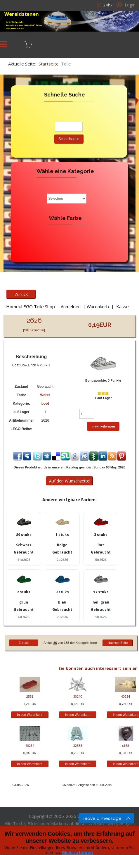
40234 (125, 696)
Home (12, 306)
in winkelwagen (103, 426)
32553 (77, 745)
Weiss (45, 395)
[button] (125, 4)
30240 (77, 696)
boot (45, 403)
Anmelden (71, 306)
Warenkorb (98, 306)
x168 (125, 745)
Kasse (122, 306)
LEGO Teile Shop (38, 306)
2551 (29, 696)
